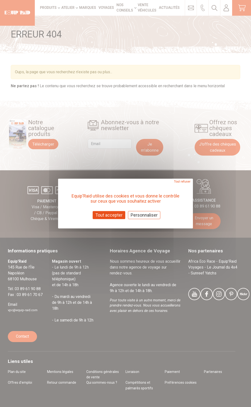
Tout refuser (182, 181)
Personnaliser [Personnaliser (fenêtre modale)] (144, 215)
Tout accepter (109, 215)
